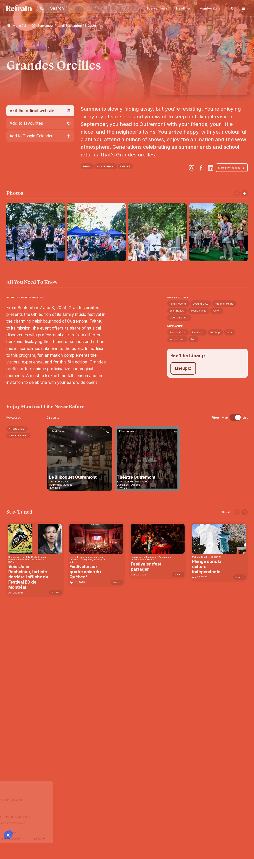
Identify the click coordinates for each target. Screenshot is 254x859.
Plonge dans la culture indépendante (207, 566)
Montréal (19, 26)
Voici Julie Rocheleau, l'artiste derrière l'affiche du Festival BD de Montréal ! (28, 577)
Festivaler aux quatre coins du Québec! (85, 571)
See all (226, 512)
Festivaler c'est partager (146, 567)
